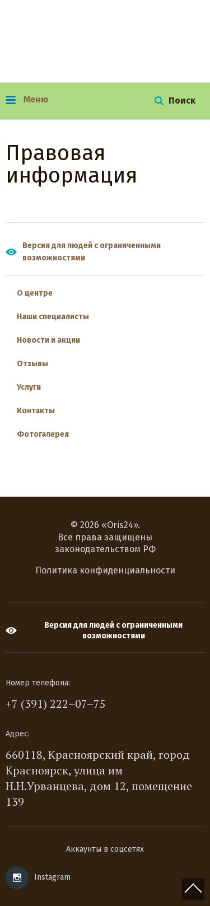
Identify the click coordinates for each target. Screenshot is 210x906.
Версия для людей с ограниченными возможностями (91, 252)
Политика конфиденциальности (105, 570)
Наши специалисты (53, 316)
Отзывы (32, 363)
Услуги (29, 387)
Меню (27, 99)
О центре (35, 293)
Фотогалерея (43, 434)
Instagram (52, 877)
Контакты (36, 410)
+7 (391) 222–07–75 (56, 703)
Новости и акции (48, 340)
